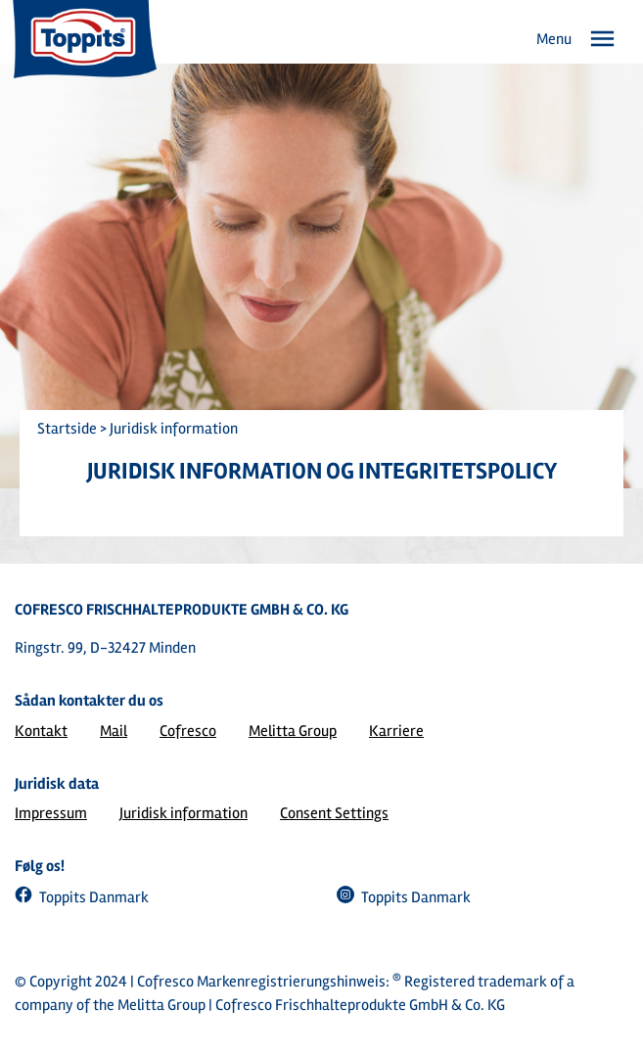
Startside (67, 428)
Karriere (396, 731)
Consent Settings (334, 813)
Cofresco (188, 731)
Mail (113, 731)
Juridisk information (183, 813)
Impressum (51, 813)
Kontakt (41, 731)
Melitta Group (293, 731)
